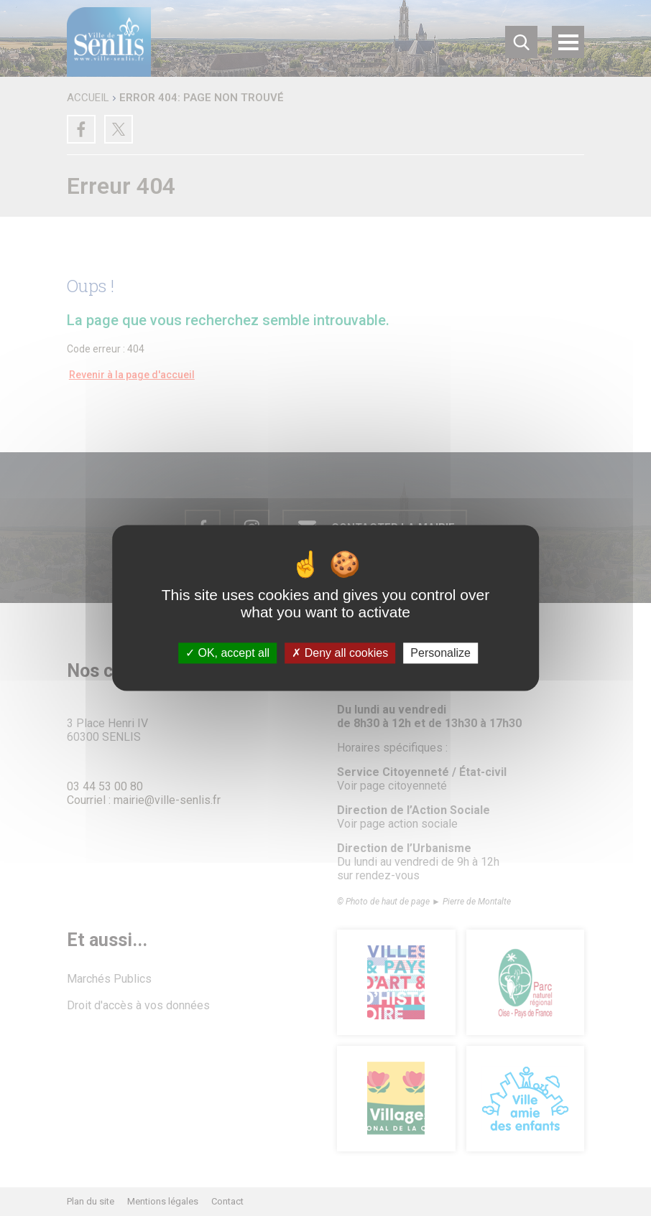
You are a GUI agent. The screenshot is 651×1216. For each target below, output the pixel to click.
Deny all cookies (340, 653)
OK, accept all (227, 653)
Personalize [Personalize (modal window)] (440, 653)
